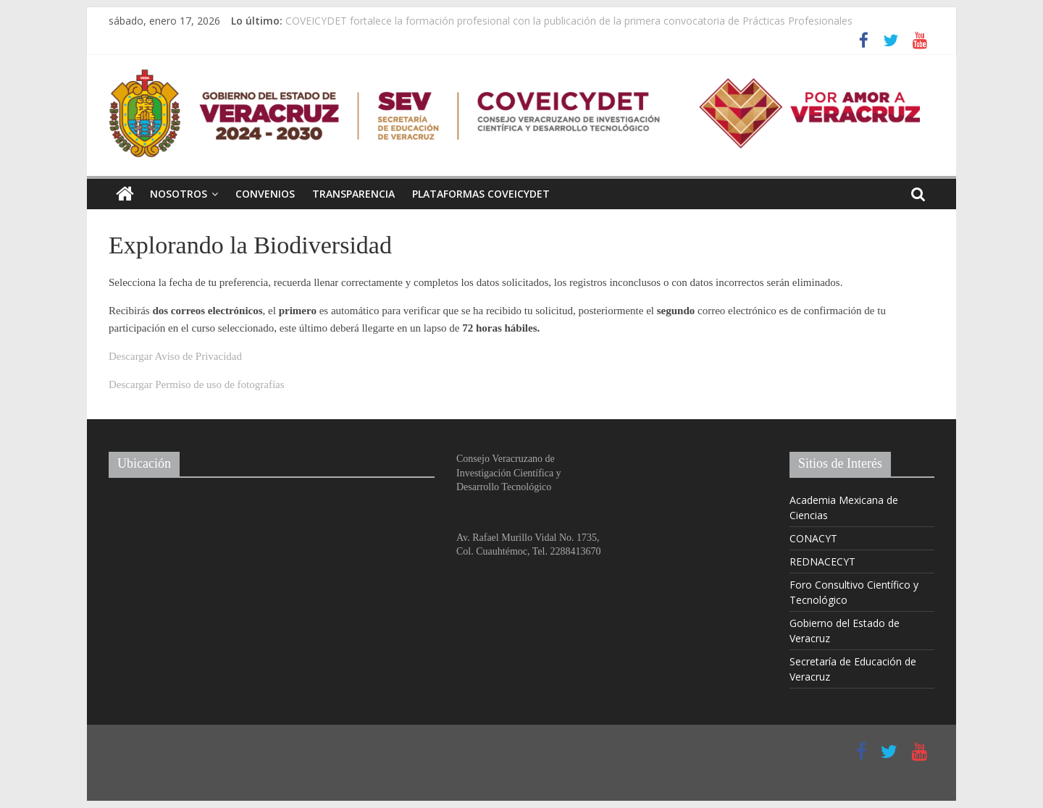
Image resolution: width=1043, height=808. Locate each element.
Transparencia (353, 194)
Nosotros (178, 194)
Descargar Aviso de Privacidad (175, 356)
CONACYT (813, 538)
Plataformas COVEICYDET (481, 194)
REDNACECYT (822, 561)
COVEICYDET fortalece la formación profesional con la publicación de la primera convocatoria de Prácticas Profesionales (569, 21)
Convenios (265, 194)
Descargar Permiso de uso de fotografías (197, 384)
